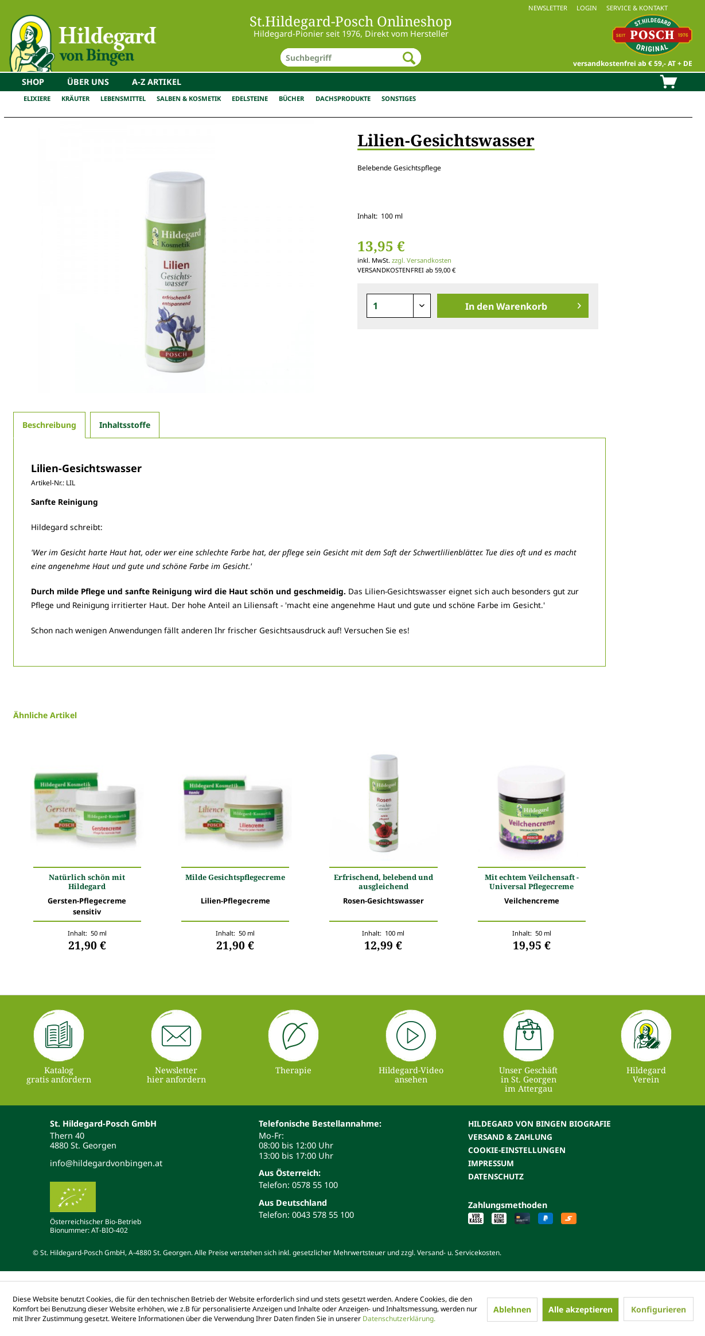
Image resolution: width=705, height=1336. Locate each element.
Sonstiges (398, 98)
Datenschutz (496, 1176)
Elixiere (37, 98)
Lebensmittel (123, 98)
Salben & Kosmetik (189, 98)
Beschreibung (49, 424)
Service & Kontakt (637, 7)
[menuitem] (352, 7)
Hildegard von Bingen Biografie (539, 1123)
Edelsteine (250, 98)
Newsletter (547, 7)
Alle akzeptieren (580, 1309)
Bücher (291, 98)
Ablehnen (512, 1309)
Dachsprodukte (343, 98)
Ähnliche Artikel (45, 715)
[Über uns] (88, 82)
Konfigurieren (658, 1309)
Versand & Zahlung (510, 1136)
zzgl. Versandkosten (421, 260)
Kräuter (75, 98)
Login (587, 7)
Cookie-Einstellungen (517, 1149)
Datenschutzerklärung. (399, 1318)
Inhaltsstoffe (124, 424)
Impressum (491, 1163)
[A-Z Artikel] (156, 82)
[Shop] (33, 82)
